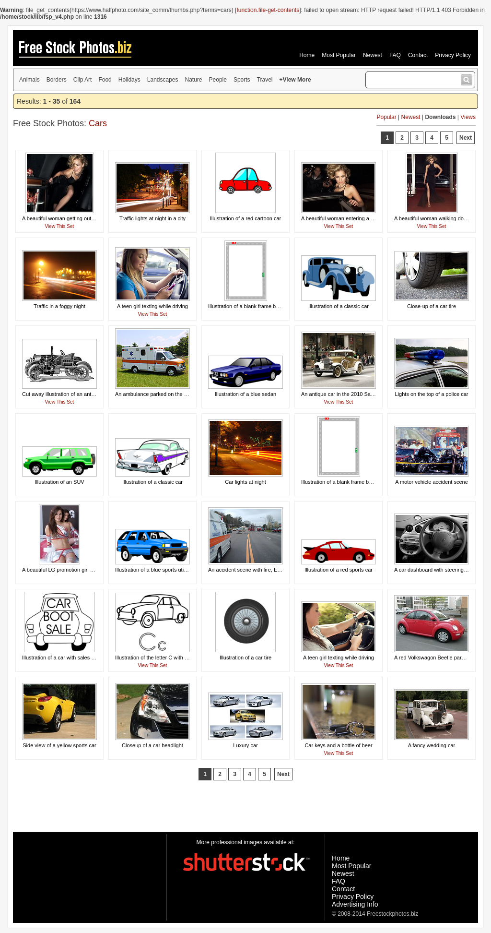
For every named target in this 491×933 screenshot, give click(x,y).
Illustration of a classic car (338, 306)
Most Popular (339, 55)
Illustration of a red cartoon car (245, 218)
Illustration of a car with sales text (61, 657)
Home (307, 55)
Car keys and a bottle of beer (338, 745)
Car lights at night (245, 482)
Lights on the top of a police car (431, 394)
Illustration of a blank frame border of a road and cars (270, 306)
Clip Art (82, 79)
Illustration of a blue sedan (245, 394)
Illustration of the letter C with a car (155, 657)
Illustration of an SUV (59, 482)
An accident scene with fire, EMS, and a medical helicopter (276, 570)
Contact (418, 55)
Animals (29, 79)
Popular (386, 117)
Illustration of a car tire (245, 657)
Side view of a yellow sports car (59, 745)
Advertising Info (355, 904)
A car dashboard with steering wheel (436, 570)
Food (104, 79)
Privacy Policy (453, 55)
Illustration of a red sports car (338, 570)
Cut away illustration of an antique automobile (75, 394)
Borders (57, 79)
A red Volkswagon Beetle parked (432, 657)
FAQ (395, 55)
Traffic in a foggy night (59, 306)
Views (468, 117)
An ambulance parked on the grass (156, 394)
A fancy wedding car (431, 745)
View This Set (59, 226)
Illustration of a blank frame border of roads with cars (362, 482)
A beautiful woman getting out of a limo (67, 218)
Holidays (129, 79)
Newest (372, 55)
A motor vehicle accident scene (431, 482)
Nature (193, 79)
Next (465, 137)
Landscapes (162, 79)
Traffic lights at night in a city (152, 218)
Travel (265, 79)
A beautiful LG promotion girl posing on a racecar (79, 570)
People (218, 79)
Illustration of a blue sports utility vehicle (161, 570)
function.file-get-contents (267, 10)
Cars (98, 123)
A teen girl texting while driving (152, 306)
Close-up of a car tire (431, 306)
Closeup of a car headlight (152, 745)
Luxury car (245, 745)
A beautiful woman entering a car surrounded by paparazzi (369, 218)
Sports (242, 79)
